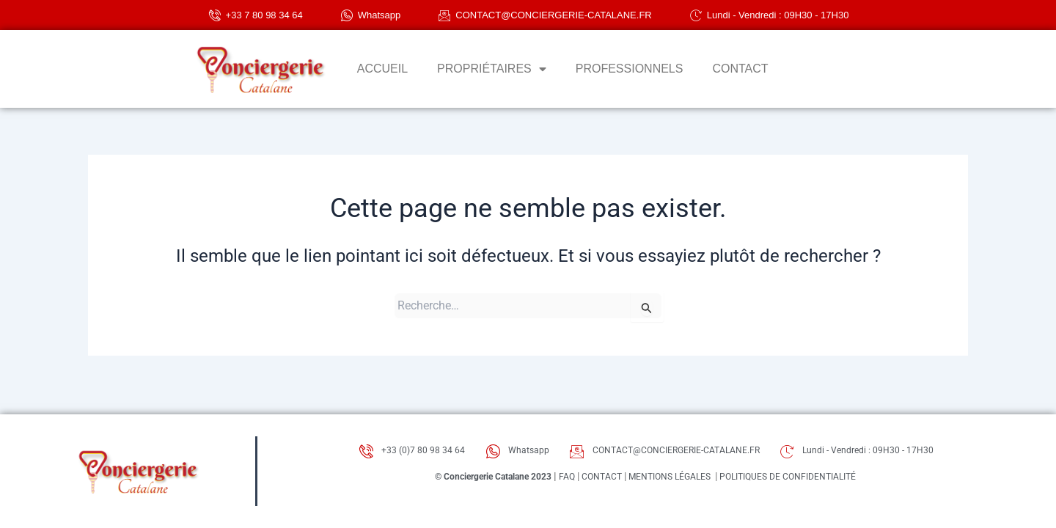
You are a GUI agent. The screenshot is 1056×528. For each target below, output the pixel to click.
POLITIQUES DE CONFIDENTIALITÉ (811, 480)
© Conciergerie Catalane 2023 (470, 480)
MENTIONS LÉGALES (674, 480)
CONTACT (740, 68)
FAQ (557, 480)
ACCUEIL (382, 68)
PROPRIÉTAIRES (491, 69)
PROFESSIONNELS (629, 68)
